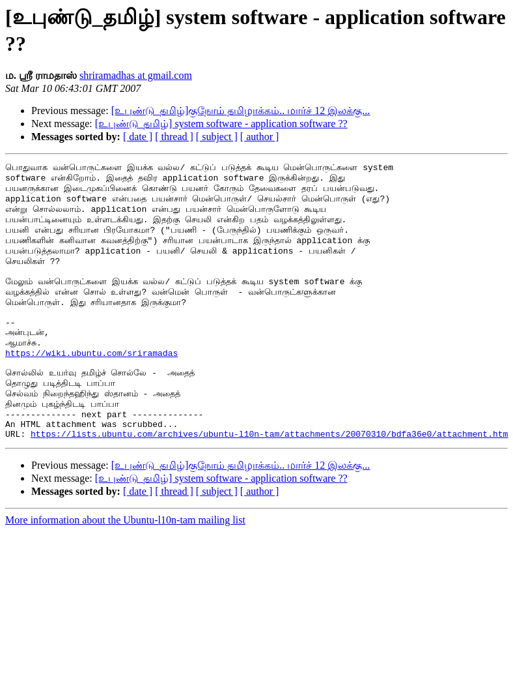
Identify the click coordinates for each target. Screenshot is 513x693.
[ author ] (259, 136)
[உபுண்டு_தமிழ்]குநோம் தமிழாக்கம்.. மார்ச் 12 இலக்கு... (240, 110)
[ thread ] (174, 136)
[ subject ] (217, 136)
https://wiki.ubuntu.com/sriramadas (91, 390)
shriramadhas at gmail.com (135, 75)
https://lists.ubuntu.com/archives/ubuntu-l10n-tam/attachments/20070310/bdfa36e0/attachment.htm (269, 486)
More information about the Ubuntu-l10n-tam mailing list (125, 572)
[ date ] (137, 136)
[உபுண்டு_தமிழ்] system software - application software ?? (221, 123)
